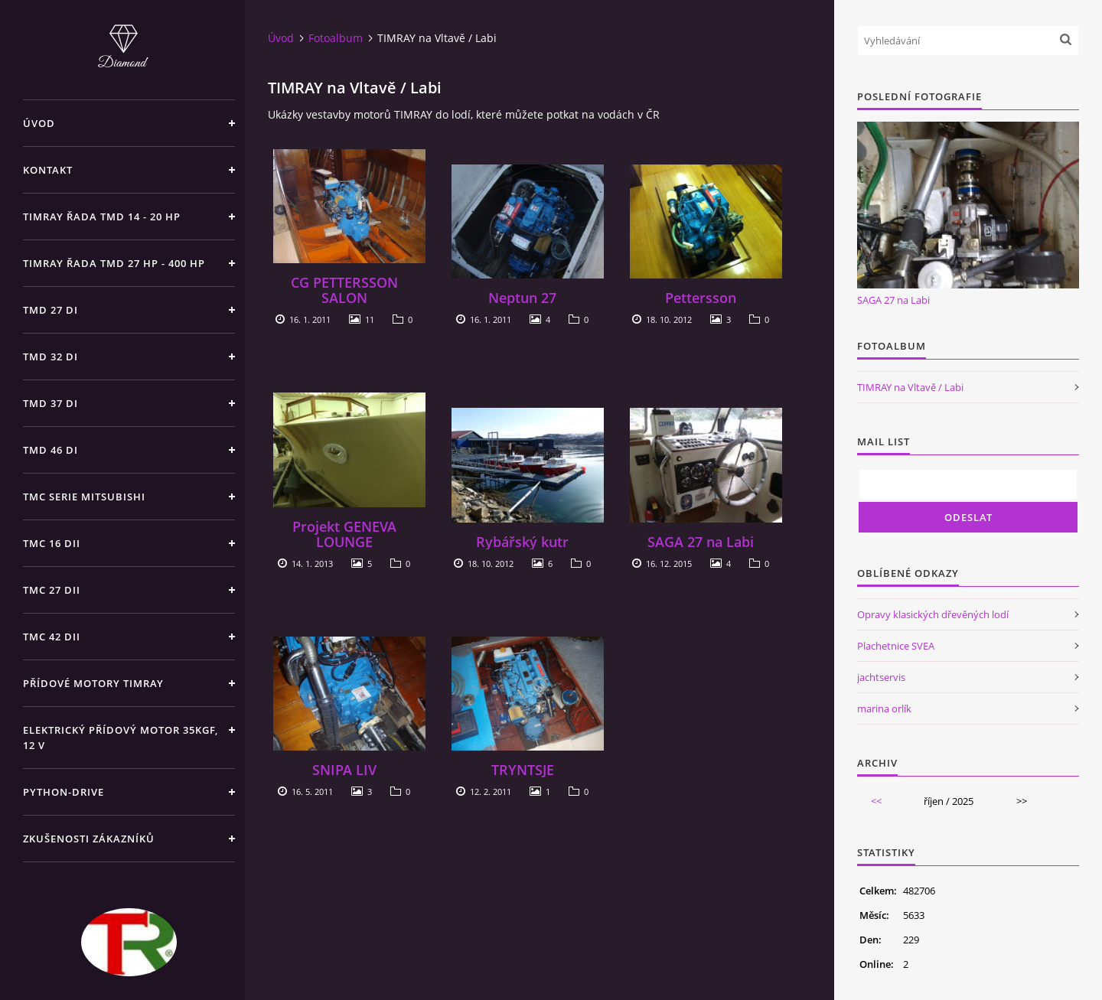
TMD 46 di (50, 450)
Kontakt (48, 170)
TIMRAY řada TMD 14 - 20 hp (102, 216)
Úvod (39, 123)
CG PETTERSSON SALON (344, 290)
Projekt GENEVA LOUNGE (344, 534)
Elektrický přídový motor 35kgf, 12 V (120, 737)
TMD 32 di (50, 356)
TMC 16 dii (51, 543)
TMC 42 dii (51, 636)
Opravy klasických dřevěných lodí (933, 614)
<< (876, 801)
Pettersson (700, 297)
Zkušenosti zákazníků (89, 838)
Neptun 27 (522, 297)
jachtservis (881, 677)
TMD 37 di (50, 403)
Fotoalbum (335, 38)
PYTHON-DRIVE (63, 792)
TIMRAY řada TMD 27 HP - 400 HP (114, 263)
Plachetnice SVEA (895, 646)
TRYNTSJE (522, 769)
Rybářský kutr (522, 541)
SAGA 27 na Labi (700, 541)
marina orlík (884, 708)
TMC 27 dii (51, 590)
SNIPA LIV (344, 769)
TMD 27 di (50, 310)
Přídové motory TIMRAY (93, 683)
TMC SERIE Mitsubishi (84, 496)
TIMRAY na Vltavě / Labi (910, 387)
